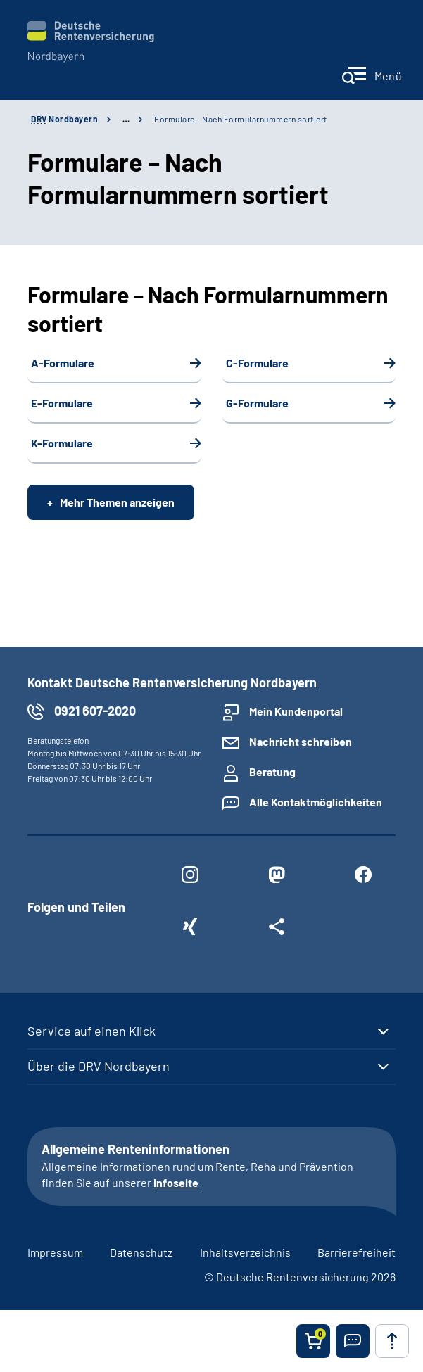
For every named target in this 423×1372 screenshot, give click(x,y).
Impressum (55, 1252)
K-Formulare (62, 443)
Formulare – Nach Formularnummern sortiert (240, 119)
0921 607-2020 (95, 710)
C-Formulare (257, 362)
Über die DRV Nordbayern (98, 1066)
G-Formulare (257, 402)
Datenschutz (141, 1252)
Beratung (272, 771)
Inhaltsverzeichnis (245, 1252)
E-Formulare (62, 402)
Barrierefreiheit (356, 1252)
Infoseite (175, 1182)
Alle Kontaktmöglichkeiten (315, 801)
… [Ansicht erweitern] (126, 119)
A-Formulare (62, 362)
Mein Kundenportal (296, 711)
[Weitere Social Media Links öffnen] (276, 929)
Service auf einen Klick (91, 1030)
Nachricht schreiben (300, 741)
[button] (353, 1341)
